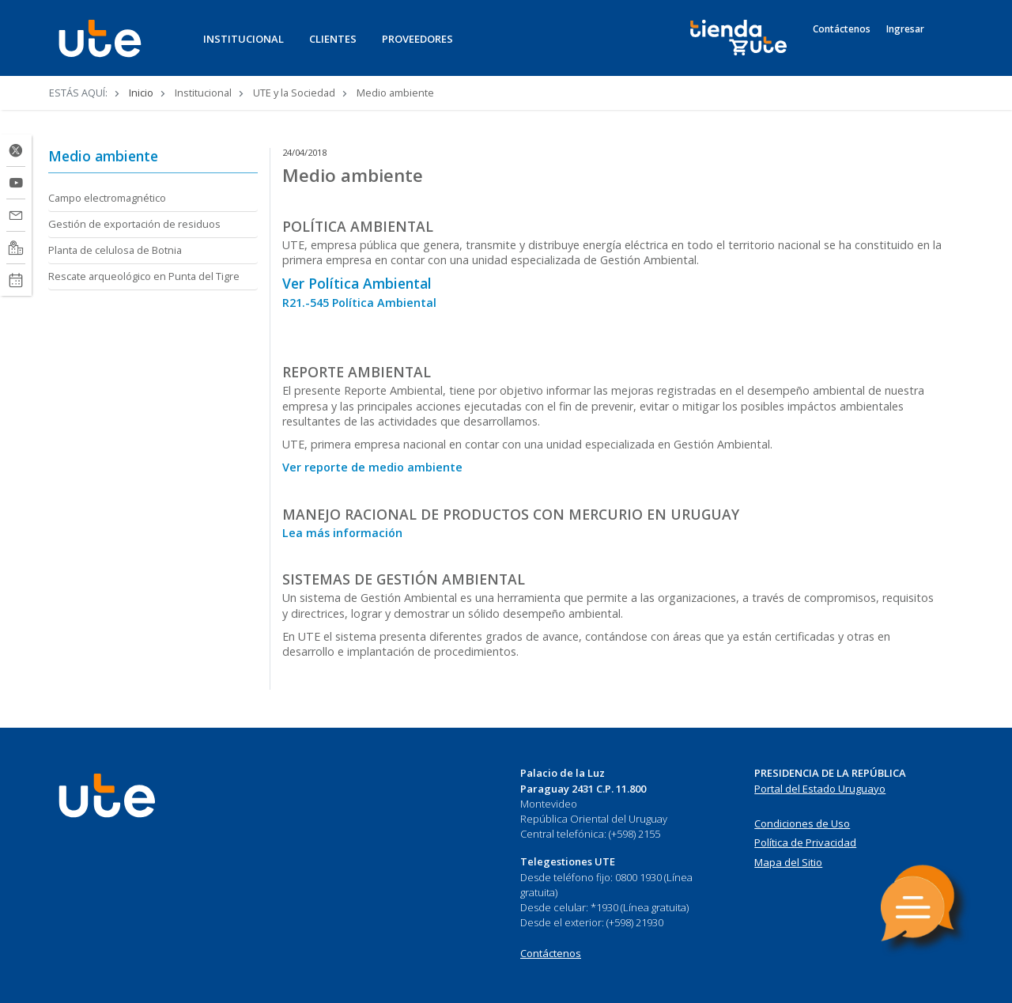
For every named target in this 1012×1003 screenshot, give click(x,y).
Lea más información (342, 532)
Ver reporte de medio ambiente (372, 467)
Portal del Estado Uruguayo (820, 789)
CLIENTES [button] (333, 39)
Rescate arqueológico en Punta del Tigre (144, 276)
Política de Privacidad (805, 842)
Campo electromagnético (107, 198)
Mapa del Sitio (788, 862)
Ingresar (905, 29)
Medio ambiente (103, 155)
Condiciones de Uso (802, 823)
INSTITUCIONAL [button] (243, 39)
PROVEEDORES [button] (417, 39)
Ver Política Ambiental (357, 283)
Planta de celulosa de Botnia (115, 250)
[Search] (948, 47)
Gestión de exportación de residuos (134, 224)
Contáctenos (841, 29)
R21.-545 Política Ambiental (359, 302)
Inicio (141, 92)
